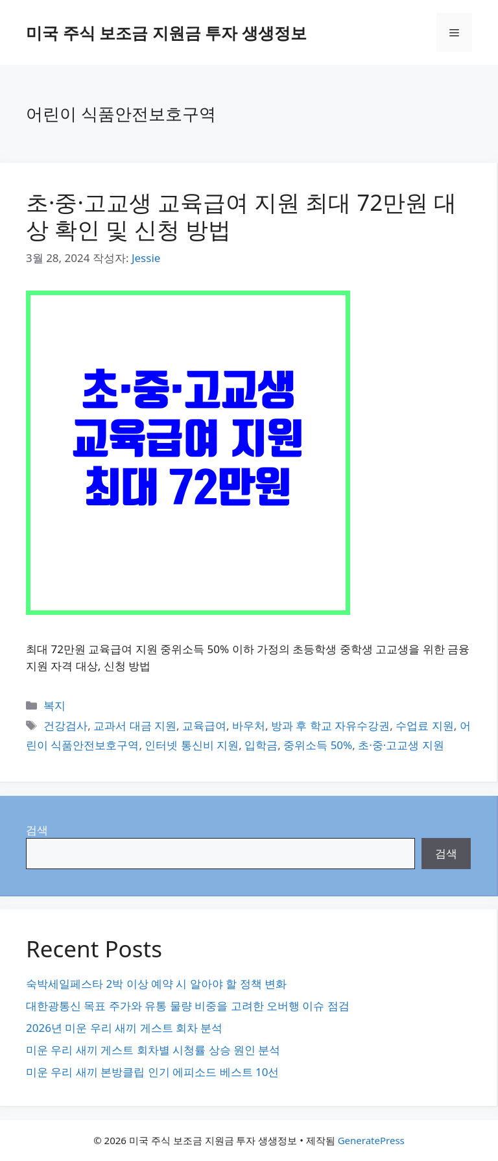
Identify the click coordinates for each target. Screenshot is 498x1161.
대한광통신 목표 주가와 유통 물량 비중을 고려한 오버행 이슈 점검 (188, 1005)
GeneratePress (371, 1140)
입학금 (261, 744)
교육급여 (204, 725)
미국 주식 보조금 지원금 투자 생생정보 (166, 32)
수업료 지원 (424, 725)
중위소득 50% (317, 744)
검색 (37, 829)
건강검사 (65, 725)
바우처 (248, 725)
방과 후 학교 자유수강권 (330, 725)
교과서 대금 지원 (134, 725)
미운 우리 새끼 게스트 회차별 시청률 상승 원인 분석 (153, 1049)
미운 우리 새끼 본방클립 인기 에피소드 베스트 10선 (152, 1071)
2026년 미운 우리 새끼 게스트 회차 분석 (124, 1027)
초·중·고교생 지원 (401, 744)
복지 (54, 705)
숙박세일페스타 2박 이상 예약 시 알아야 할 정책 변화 (156, 983)
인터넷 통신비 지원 (192, 744)
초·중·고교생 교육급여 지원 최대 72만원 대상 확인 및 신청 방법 (241, 216)
